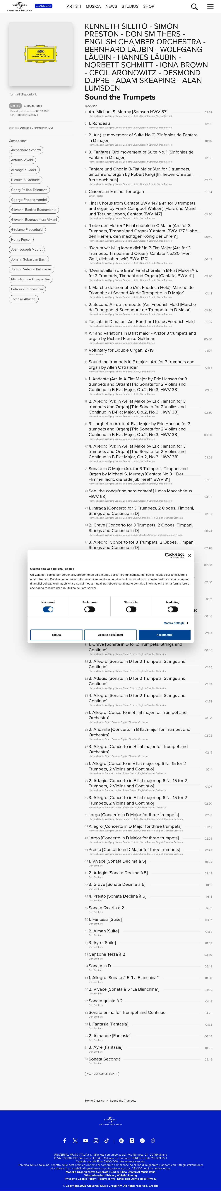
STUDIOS (130, 6)
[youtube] (86, 1143)
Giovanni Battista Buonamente (33, 209)
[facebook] (64, 1143)
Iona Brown (184, 65)
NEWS (111, 6)
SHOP (148, 6)
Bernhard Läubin (119, 49)
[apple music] (132, 1143)
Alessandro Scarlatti (26, 149)
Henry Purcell (21, 239)
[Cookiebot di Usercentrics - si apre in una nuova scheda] (168, 555)
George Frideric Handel (29, 199)
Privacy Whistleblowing (121, 1177)
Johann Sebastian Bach (29, 259)
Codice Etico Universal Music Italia (132, 1174)
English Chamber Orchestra (143, 41)
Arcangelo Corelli (24, 169)
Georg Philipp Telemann (29, 189)
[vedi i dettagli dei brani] (102, 1076)
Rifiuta (56, 634)
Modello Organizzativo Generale (87, 1174)
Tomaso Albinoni (23, 298)
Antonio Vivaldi (22, 159)
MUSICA (93, 6)
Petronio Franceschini (27, 289)
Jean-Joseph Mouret (26, 249)
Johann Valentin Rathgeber (31, 269)
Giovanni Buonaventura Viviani (34, 219)
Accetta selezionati (110, 634)
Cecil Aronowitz (123, 72)
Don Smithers (153, 34)
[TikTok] (106, 1143)
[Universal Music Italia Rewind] (153, 1143)
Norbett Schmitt (119, 65)
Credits (153, 1188)
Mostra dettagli (174, 623)
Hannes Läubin (147, 57)
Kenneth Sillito (116, 26)
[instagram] (96, 1143)
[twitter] (75, 1143)
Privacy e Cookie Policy (80, 1181)
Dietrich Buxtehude (25, 179)
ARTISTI (74, 6)
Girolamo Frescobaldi (27, 229)
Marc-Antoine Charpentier (30, 279)
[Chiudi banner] (189, 555)
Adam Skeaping (146, 80)
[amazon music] (142, 1143)
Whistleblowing (94, 1177)
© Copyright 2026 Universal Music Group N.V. (93, 1188)
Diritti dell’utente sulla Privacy (136, 1181)
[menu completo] (210, 7)
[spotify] (121, 1143)
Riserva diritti (106, 1181)
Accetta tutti (165, 634)
